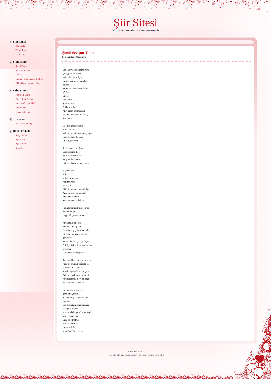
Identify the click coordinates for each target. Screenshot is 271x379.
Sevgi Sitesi (20, 148)
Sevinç (18, 74)
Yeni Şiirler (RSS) (23, 123)
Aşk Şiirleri (20, 143)
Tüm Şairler (20, 54)
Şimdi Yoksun (21, 66)
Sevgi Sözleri (21, 135)
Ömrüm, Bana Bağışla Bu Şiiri (29, 79)
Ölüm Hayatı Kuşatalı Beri (27, 83)
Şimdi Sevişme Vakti (78, 53)
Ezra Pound (20, 107)
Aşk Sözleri (20, 139)
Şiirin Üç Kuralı (22, 70)
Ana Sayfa (20, 46)
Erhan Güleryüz (22, 112)
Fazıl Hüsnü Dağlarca (25, 99)
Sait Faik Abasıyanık (76, 57)
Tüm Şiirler (20, 50)
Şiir (121, 22)
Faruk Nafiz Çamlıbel (25, 103)
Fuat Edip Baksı (22, 94)
